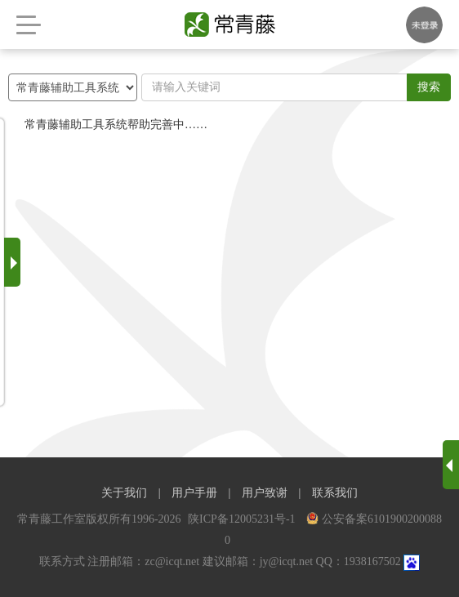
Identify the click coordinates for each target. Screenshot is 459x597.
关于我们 (124, 493)
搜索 (428, 87)
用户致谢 (264, 493)
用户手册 (194, 493)
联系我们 (335, 493)
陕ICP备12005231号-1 (243, 519)
